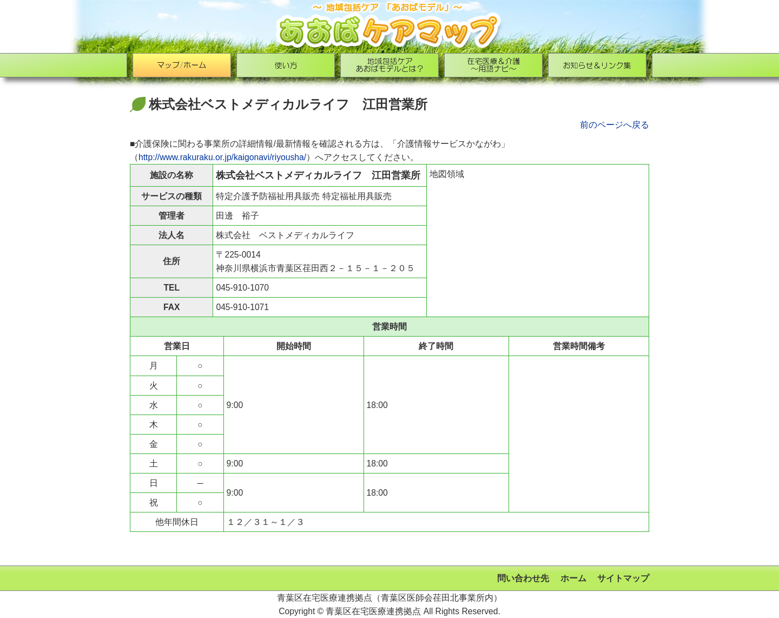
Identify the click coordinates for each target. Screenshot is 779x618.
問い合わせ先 (523, 578)
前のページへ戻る (614, 124)
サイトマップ (623, 578)
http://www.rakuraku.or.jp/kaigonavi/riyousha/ (222, 157)
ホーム (573, 578)
